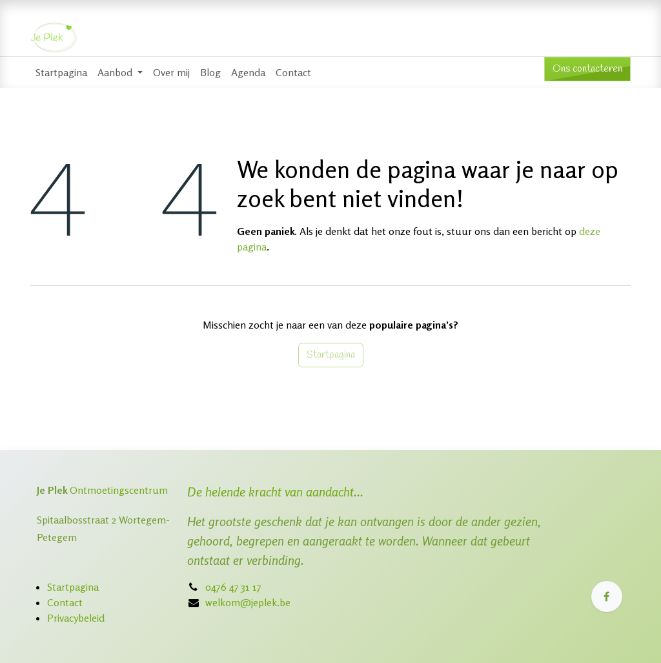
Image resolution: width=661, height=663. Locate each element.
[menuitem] (61, 72)
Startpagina (331, 355)
